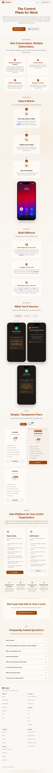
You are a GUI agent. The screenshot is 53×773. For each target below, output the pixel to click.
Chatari (7, 2)
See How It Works (34, 29)
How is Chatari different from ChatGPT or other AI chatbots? (21, 648)
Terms (3, 721)
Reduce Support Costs (32, 700)
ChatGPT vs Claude (31, 742)
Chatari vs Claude (31, 739)
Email (27, 119)
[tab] (18, 318)
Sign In (37, 2)
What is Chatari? (10, 643)
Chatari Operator (5, 707)
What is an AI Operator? (6, 752)
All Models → (4, 746)
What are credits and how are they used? (16, 665)
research (20, 123)
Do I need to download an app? (14, 670)
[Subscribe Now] (45, 2)
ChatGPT (4, 735)
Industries (4, 760)
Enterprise (4, 714)
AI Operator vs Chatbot (32, 746)
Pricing (3, 700)
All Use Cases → (31, 707)
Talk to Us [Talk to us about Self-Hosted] (38, 573)
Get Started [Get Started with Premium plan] (15, 502)
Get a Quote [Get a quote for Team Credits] (15, 574)
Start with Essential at (26, 615)
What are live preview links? (13, 676)
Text (22, 119)
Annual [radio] (30, 426)
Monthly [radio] (23, 426)
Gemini (3, 742)
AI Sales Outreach (31, 703)
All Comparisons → (31, 749)
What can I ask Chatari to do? (13, 654)
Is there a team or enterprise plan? (14, 681)
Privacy (3, 717)
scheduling (18, 125)
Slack (33, 119)
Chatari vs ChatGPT (31, 735)
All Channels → (31, 728)
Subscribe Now (18, 29)
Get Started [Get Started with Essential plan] (15, 463)
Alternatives (4, 763)
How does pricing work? (12, 659)
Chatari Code (4, 710)
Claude (3, 739)
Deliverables (4, 756)
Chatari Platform (5, 703)
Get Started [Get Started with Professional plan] (38, 464)
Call (19, 119)
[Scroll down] (26, 34)
